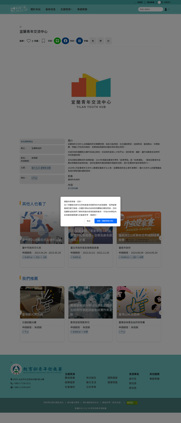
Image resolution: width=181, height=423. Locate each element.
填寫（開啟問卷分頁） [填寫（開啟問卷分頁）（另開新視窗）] (105, 221)
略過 (88, 221)
